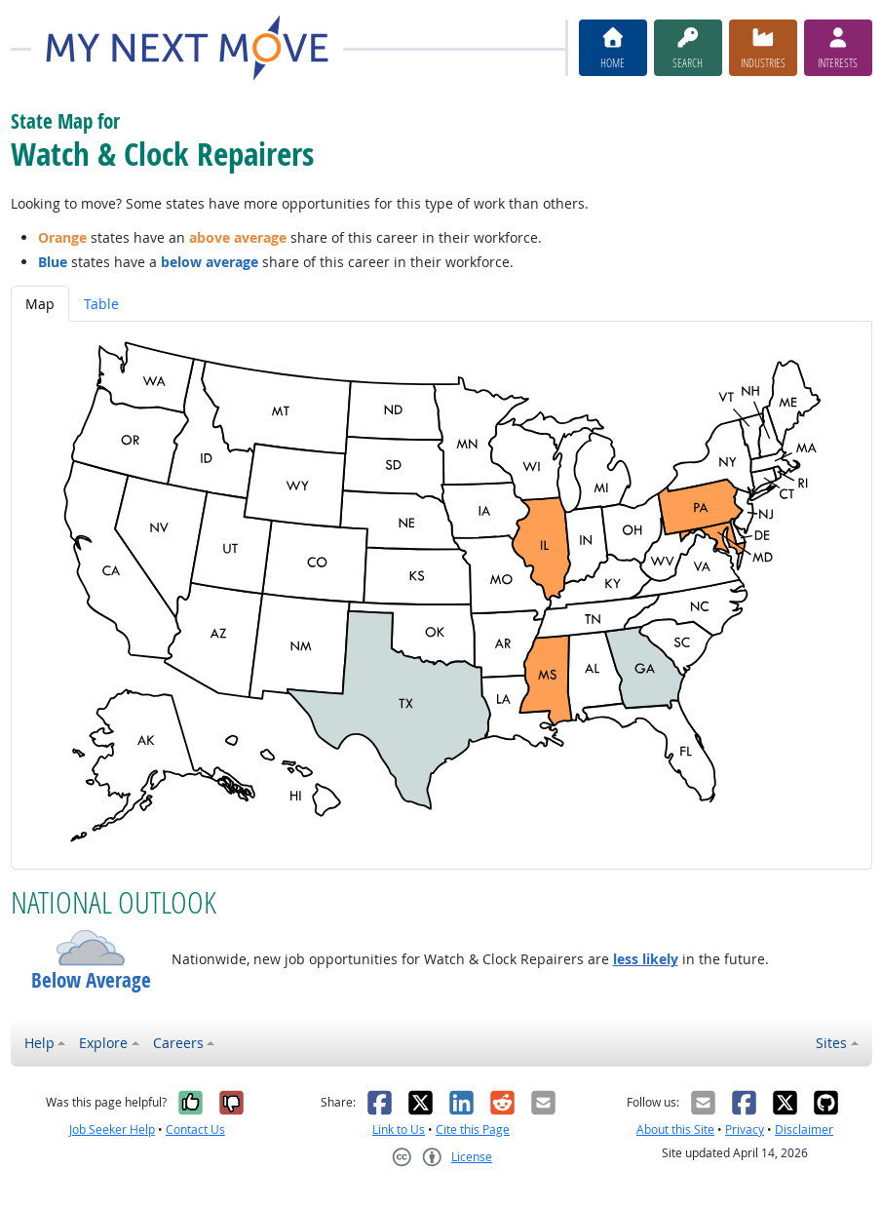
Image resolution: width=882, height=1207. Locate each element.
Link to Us (398, 1129)
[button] (91, 947)
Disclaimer (804, 1129)
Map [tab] (40, 303)
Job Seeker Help (112, 1129)
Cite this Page (473, 1129)
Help (39, 1042)
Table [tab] (101, 303)
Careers (178, 1042)
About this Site (675, 1129)
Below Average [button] (91, 980)
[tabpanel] (441, 595)
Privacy (744, 1129)
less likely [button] (645, 959)
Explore (103, 1042)
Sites (831, 1042)
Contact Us (195, 1129)
